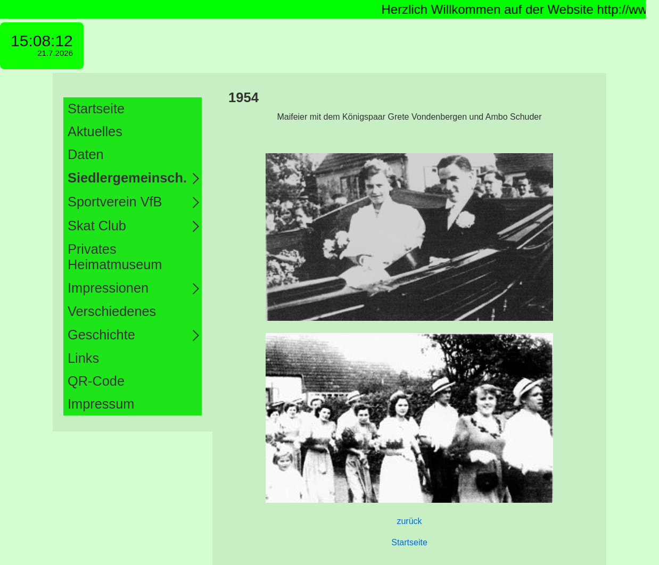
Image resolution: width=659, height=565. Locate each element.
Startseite (96, 108)
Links (83, 358)
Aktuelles (95, 131)
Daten (86, 154)
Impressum (101, 403)
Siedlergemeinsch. (127, 177)
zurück (409, 521)
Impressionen (108, 287)
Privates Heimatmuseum (115, 257)
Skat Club (97, 225)
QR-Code (96, 380)
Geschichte (101, 334)
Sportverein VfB (115, 201)
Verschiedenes (112, 311)
